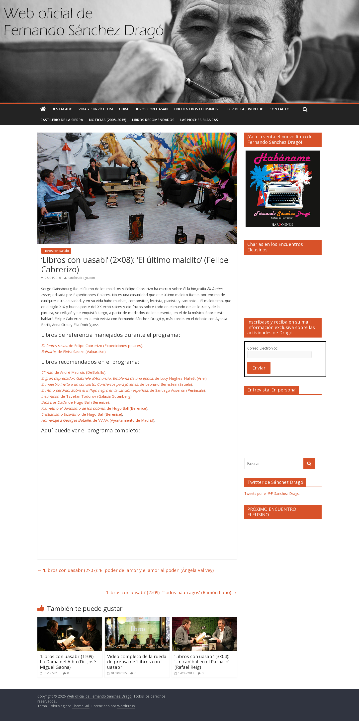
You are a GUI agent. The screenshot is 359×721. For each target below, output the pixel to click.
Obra (123, 109)
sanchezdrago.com (81, 278)
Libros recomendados (153, 119)
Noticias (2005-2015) (107, 119)
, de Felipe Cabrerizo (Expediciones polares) (91, 345)
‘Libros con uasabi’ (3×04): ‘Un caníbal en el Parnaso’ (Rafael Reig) (202, 661)
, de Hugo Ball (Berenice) (75, 402)
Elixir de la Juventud (244, 109)
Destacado (62, 109)
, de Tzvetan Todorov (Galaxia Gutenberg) (86, 396)
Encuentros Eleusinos (196, 109)
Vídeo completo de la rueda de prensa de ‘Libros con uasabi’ (136, 661)
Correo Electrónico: (262, 348)
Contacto (279, 109)
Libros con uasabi (151, 109)
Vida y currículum (96, 109)
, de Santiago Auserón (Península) (123, 390)
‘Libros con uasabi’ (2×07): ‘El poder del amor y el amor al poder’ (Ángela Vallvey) (125, 570)
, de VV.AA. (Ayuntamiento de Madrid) (97, 420)
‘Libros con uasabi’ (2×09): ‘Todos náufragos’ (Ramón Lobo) (171, 592)
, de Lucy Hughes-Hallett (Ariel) (124, 378)
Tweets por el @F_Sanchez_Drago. (272, 493)
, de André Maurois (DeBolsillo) (73, 372)
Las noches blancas (199, 119)
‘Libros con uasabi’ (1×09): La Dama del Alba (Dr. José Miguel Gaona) (68, 661)
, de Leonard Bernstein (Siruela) (116, 384)
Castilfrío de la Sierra (61, 119)
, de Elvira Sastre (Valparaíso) (73, 351)
